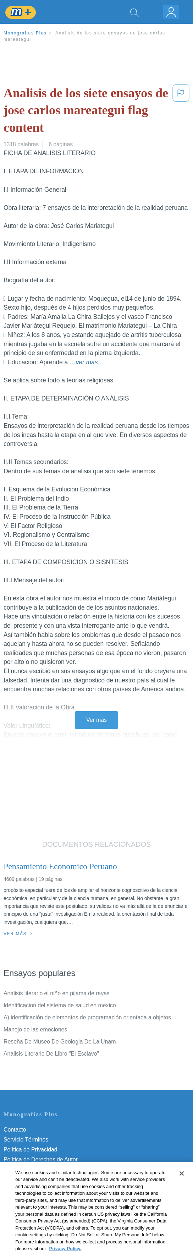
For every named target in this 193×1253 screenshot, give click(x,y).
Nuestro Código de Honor (35, 1179)
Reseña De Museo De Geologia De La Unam (60, 1042)
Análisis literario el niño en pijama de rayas (57, 993)
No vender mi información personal (47, 1189)
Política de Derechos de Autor (41, 1159)
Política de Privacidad (30, 1149)
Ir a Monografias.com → (35, 1208)
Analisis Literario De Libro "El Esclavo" (51, 1054)
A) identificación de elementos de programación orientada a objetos (87, 1017)
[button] (180, 112)
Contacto (15, 1130)
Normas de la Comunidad (35, 1169)
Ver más (96, 720)
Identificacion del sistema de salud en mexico (60, 1005)
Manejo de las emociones (35, 1029)
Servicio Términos (26, 1140)
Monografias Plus (25, 33)
